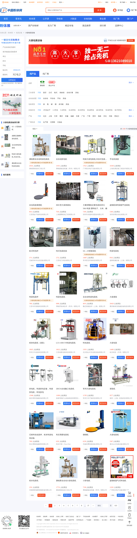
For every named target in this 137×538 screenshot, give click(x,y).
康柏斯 (42, 85)
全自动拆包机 (61, 159)
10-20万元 (72, 110)
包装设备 (19, 33)
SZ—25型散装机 (17, 128)
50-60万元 (108, 110)
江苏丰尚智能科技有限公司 (38, 306)
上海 (50, 116)
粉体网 (39, 516)
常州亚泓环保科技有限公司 (92, 260)
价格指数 (88, 19)
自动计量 (70, 92)
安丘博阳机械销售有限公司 (38, 444)
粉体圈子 (95, 516)
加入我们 (104, 520)
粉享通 (114, 2)
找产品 (33, 74)
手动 (59, 98)
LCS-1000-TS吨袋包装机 (66, 343)
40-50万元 (99, 110)
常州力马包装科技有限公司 (38, 352)
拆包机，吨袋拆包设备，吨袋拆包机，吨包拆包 (41, 390)
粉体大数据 (16, 2)
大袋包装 (113, 343)
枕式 (55, 92)
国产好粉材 (33, 25)
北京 (44, 116)
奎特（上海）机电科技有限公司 (121, 398)
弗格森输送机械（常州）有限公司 (68, 168)
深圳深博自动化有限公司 (118, 214)
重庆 (61, 116)
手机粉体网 (86, 516)
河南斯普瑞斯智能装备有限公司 (40, 490)
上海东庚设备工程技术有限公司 (121, 168)
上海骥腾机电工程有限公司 (65, 214)
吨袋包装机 (114, 251)
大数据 (73, 19)
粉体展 (32, 19)
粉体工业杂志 (70, 516)
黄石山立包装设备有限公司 (119, 444)
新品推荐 (86, 25)
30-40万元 (90, 110)
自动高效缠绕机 (35, 205)
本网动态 (120, 520)
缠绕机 (85, 435)
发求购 (130, 40)
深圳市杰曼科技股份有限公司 (93, 214)
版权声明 (71, 520)
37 (88, 505)
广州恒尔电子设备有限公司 (92, 168)
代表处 (59, 122)
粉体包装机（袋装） (37, 343)
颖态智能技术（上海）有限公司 (94, 306)
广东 (83, 116)
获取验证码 (16, 70)
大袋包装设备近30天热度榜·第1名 (95, 254)
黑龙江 (116, 116)
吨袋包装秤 (33, 297)
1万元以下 (46, 110)
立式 (50, 92)
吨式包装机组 (61, 251)
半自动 (52, 98)
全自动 (45, 98)
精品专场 (69, 25)
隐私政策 (55, 520)
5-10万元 (63, 110)
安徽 (66, 116)
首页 (6, 19)
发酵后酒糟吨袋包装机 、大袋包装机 (17, 137)
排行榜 (103, 25)
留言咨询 (49, 174)
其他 (77, 92)
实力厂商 (52, 25)
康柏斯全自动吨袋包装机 (16, 164)
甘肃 (77, 116)
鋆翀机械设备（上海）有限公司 (121, 260)
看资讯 (18, 19)
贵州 (94, 116)
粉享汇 (47, 2)
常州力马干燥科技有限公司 (92, 398)
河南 (110, 116)
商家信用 (63, 520)
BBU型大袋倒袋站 (63, 205)
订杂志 (54, 2)
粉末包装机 (33, 481)
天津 (55, 116)
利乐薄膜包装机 (62, 435)
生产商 (45, 122)
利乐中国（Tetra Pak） (64, 444)
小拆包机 (86, 481)
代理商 (52, 122)
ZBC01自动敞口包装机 (65, 389)
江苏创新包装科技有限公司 (65, 352)
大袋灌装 (113, 297)
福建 (72, 116)
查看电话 (40, 174)
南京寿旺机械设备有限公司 (38, 398)
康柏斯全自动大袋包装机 (66, 481)
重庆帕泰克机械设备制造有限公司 (122, 306)
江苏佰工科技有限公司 (64, 260)
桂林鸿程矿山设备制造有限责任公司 (68, 398)
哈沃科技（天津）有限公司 (119, 352)
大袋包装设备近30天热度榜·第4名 (95, 162)
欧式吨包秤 (33, 251)
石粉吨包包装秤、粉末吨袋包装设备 (41, 436)
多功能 (61, 104)
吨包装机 (86, 343)
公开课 (46, 19)
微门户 (130, 19)
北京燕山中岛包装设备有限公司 (94, 352)
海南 (99, 116)
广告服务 (88, 520)
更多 (61, 2)
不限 (39, 92)
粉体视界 (31, 2)
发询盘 (118, 10)
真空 (44, 92)
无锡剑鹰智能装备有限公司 (92, 444)
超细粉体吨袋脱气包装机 (120, 205)
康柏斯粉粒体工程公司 (37, 168)
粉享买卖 (40, 2)
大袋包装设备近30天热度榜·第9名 (95, 300)
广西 (88, 116)
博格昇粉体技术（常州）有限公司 (68, 306)
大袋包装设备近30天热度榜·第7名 (41, 208)
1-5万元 (55, 110)
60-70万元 (118, 110)
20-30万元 (81, 110)
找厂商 (132, 10)
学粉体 (60, 19)
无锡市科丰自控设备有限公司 (39, 260)
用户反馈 (112, 520)
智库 (25, 2)
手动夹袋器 (114, 159)
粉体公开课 (103, 516)
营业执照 (66, 526)
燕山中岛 (52, 85)
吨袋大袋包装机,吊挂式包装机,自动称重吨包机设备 (17, 155)
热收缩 (62, 92)
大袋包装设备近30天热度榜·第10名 (41, 300)
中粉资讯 (120, 516)
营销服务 (47, 520)
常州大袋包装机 (89, 389)
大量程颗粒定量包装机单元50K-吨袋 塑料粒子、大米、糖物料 (95, 207)
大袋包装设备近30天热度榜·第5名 (41, 162)
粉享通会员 (79, 520)
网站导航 (133, 2)
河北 (105, 116)
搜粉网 (45, 516)
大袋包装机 (114, 435)
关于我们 (39, 520)
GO (116, 505)
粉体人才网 (59, 516)
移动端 (5, 2)
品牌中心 (119, 25)
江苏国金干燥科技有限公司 (38, 214)
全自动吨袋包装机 (16, 146)
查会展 (103, 19)
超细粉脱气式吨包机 (118, 481)
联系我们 (96, 520)
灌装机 (112, 389)
